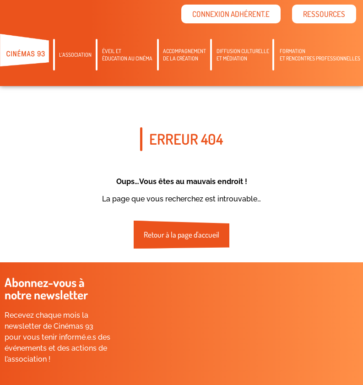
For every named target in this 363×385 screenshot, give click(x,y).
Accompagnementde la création (184, 55)
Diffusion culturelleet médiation (243, 55)
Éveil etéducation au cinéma (127, 55)
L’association (75, 54)
